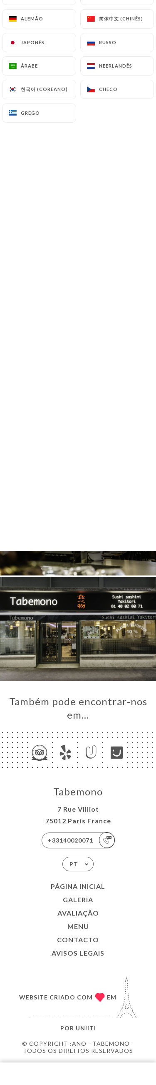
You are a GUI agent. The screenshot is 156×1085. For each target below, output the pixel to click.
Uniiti (86, 1028)
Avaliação (78, 913)
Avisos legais (78, 953)
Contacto (78, 940)
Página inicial (78, 886)
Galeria (78, 899)
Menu (78, 926)
